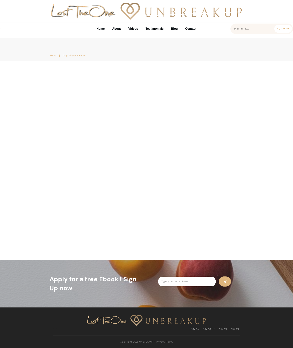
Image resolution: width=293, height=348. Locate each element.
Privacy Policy (164, 341)
